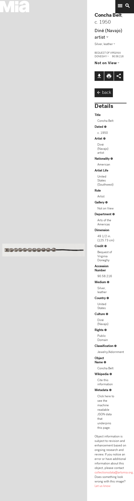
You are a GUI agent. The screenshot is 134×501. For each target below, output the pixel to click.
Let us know (102, 486)
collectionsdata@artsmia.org (114, 472)
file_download (99, 76)
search (127, 6)
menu (120, 6)
